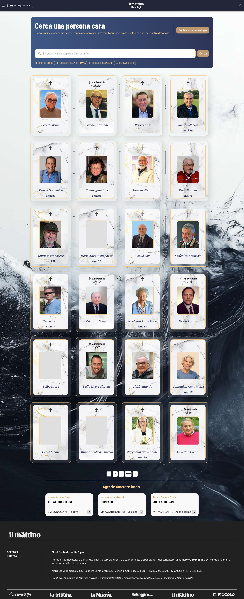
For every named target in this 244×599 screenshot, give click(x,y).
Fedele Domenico (51, 190)
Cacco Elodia (50, 452)
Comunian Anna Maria (188, 386)
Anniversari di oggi (124, 63)
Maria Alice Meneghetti (96, 256)
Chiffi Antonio (142, 386)
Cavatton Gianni (188, 452)
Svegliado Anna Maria (142, 321)
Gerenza (12, 552)
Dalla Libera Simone (96, 386)
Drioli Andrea (188, 321)
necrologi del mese (100, 63)
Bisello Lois (142, 256)
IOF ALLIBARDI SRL (60, 502)
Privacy (12, 556)
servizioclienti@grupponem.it (69, 563)
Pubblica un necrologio (192, 30)
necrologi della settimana (72, 63)
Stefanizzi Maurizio (188, 256)
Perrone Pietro (142, 190)
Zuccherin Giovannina (142, 452)
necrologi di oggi (45, 63)
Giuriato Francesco (51, 256)
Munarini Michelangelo (96, 452)
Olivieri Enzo (142, 125)
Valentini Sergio (96, 321)
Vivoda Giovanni (96, 125)
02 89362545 (195, 559)
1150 (128, 473)
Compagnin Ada (96, 190)
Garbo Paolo (50, 321)
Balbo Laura (50, 386)
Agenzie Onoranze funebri (122, 487)
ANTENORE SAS (163, 502)
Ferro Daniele (188, 190)
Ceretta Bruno (50, 125)
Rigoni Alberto (188, 125)
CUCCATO (107, 502)
